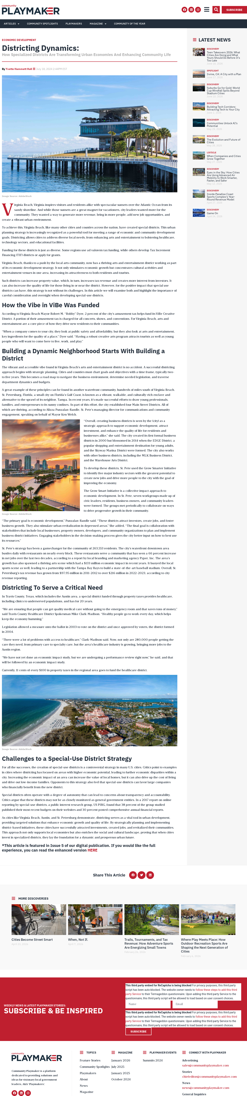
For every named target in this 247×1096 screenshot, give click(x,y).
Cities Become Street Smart (32, 939)
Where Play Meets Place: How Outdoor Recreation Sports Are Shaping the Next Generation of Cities (204, 945)
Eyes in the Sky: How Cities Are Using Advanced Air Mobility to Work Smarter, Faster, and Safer (223, 176)
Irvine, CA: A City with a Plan (224, 74)
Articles (11, 24)
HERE (92, 850)
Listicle (211, 152)
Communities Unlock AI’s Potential (222, 124)
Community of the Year (129, 23)
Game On (212, 213)
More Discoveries (33, 898)
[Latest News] (195, 40)
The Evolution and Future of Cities (223, 141)
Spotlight (213, 70)
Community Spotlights (42, 23)
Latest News (215, 39)
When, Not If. (78, 939)
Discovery (213, 49)
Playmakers (74, 23)
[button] (216, 9)
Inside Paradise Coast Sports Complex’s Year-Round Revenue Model (221, 196)
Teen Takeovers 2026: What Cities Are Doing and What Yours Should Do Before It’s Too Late (223, 56)
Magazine (98, 24)
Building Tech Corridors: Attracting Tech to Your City (223, 108)
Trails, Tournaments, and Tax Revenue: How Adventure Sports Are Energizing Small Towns (148, 943)
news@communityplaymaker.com (205, 1088)
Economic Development (19, 40)
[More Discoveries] (13, 898)
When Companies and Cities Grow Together (224, 157)
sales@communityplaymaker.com (205, 1065)
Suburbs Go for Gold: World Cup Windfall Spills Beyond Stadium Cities (223, 90)
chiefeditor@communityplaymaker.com (209, 1076)
